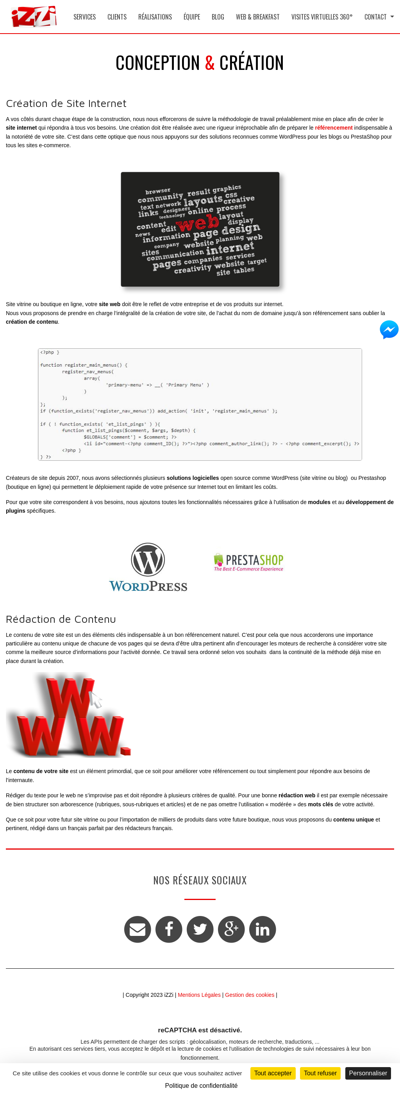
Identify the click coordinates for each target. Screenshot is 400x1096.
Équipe (192, 17)
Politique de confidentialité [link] (201, 1085)
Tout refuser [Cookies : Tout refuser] (320, 1073)
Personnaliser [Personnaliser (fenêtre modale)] (368, 1073)
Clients (117, 17)
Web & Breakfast (258, 17)
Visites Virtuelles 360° (322, 17)
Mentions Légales (199, 995)
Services (84, 17)
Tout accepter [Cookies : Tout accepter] (273, 1073)
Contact (375, 17)
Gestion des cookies (249, 995)
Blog (218, 17)
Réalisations (155, 17)
